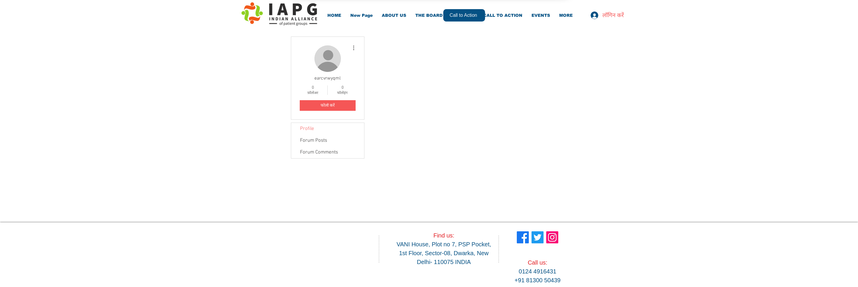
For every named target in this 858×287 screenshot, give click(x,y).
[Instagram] (552, 237)
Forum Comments (319, 152)
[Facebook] (523, 237)
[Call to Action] (464, 15)
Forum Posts (313, 141)
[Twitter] (538, 237)
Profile (307, 129)
